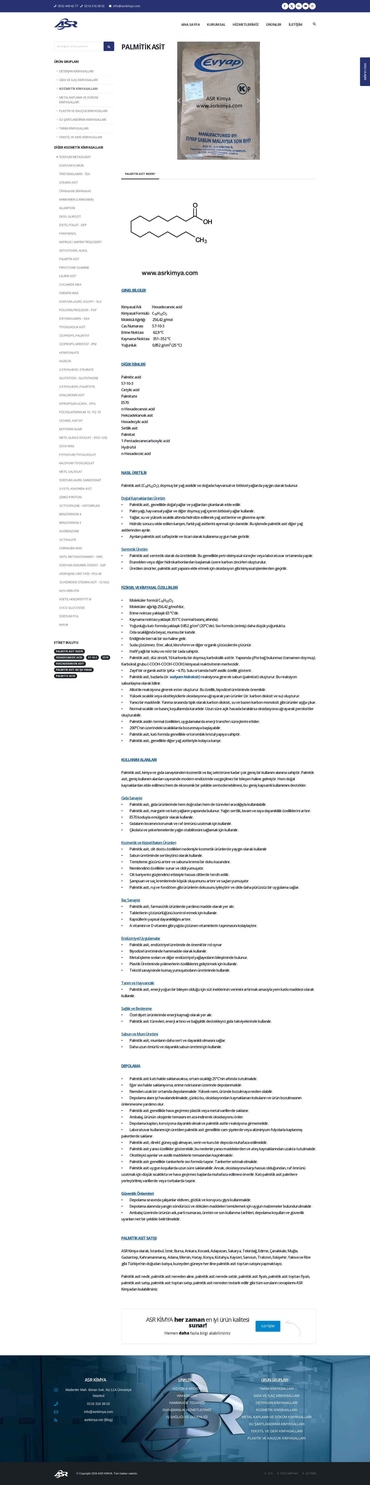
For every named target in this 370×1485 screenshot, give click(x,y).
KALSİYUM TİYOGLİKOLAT (76, 463)
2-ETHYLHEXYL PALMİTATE (77, 387)
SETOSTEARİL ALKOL (73, 251)
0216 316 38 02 (92, 6)
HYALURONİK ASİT (71, 395)
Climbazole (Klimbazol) (75, 191)
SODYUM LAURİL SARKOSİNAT (80, 480)
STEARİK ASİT (68, 182)
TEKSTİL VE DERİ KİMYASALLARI (80, 137)
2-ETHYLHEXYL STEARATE (76, 370)
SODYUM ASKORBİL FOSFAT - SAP (82, 565)
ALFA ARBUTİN (69, 591)
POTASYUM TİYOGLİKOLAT (77, 455)
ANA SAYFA (190, 24)
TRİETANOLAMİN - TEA (74, 174)
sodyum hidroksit (184, 676)
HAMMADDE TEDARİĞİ (187, 1403)
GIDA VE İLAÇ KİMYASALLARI (78, 80)
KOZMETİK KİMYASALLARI (78, 89)
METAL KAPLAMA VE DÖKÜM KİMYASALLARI (78, 99)
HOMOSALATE (69, 353)
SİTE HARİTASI (289, 1473)
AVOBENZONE (69, 531)
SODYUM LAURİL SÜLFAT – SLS (80, 302)
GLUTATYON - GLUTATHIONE (78, 378)
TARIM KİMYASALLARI (73, 128)
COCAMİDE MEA (70, 285)
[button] (179, 101)
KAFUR (63, 625)
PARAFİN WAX (68, 293)
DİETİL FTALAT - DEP (73, 225)
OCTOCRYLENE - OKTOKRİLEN (79, 506)
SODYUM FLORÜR (71, 165)
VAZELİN (65, 361)
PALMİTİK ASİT (69, 259)
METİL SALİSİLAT (70, 472)
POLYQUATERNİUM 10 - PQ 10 (80, 412)
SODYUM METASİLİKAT (75, 157)
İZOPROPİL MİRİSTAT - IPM (78, 344)
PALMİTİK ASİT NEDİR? (140, 174)
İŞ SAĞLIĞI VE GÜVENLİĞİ (187, 1417)
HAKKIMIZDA (187, 1396)
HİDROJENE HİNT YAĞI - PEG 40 (80, 574)
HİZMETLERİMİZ (246, 24)
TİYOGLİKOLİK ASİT (72, 327)
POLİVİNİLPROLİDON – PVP (78, 310)
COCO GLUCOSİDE (72, 608)
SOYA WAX (66, 446)
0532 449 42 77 (66, 6)
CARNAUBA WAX (70, 548)
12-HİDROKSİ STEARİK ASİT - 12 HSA (84, 582)
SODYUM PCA (68, 616)
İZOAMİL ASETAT (71, 421)
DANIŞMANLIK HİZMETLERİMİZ (187, 1410)
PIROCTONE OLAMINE (74, 268)
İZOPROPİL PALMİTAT (74, 336)
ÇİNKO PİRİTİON (70, 497)
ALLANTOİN (67, 208)
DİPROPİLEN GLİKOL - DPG (77, 404)
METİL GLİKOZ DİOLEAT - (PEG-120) (83, 438)
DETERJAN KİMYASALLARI (76, 71)
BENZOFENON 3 (70, 523)
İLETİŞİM (296, 24)
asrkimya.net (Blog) (98, 1420)
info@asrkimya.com (124, 6)
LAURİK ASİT (67, 276)
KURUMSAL (216, 24)
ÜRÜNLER (273, 24)
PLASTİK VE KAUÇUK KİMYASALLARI (83, 111)
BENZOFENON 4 (70, 514)
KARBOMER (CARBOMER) (76, 199)
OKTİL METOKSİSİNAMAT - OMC (81, 557)
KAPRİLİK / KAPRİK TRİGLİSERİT (80, 242)
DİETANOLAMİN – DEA (74, 319)
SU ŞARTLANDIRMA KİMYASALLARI (82, 120)
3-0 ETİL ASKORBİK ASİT (75, 489)
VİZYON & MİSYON (187, 1389)
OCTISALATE (67, 540)
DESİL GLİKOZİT (70, 217)
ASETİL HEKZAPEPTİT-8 (75, 599)
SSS (270, 1473)
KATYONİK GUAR (70, 429)
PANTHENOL (67, 234)
